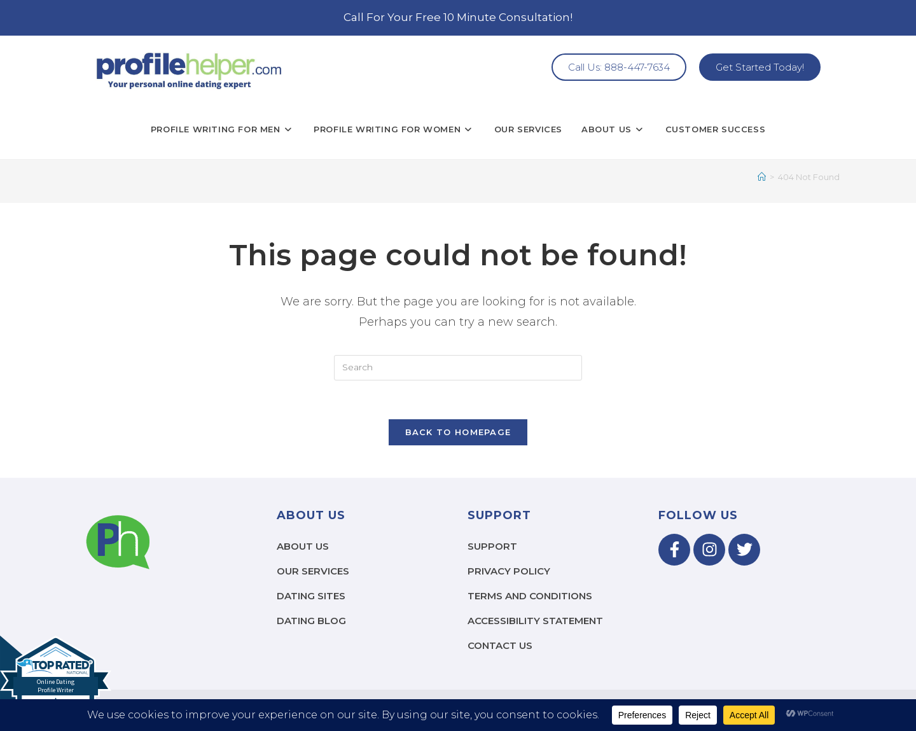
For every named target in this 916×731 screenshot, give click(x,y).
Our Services (313, 571)
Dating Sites (311, 596)
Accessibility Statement (535, 621)
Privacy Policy (509, 571)
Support (492, 546)
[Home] (762, 177)
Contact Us (500, 645)
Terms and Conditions (530, 596)
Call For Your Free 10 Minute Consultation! (458, 17)
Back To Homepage (458, 432)
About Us (303, 546)
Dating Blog (311, 621)
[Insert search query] (458, 367)
